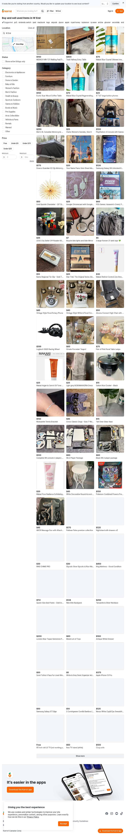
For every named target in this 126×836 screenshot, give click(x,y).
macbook (41, 22)
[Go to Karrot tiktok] (121, 813)
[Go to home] (7, 11)
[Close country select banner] (123, 2)
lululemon (85, 22)
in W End (35, 17)
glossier (107, 22)
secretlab (115, 22)
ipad (34, 22)
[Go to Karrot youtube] (116, 813)
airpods (54, 22)
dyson (61, 22)
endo (123, 22)
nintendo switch (25, 22)
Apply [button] (32, 161)
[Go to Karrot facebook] (106, 813)
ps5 (15, 22)
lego (48, 22)
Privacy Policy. (33, 817)
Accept (63, 823)
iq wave (94, 22)
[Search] (42, 11)
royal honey (75, 22)
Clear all (31, 28)
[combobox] (19, 33)
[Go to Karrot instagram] (111, 813)
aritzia (100, 22)
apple (67, 22)
